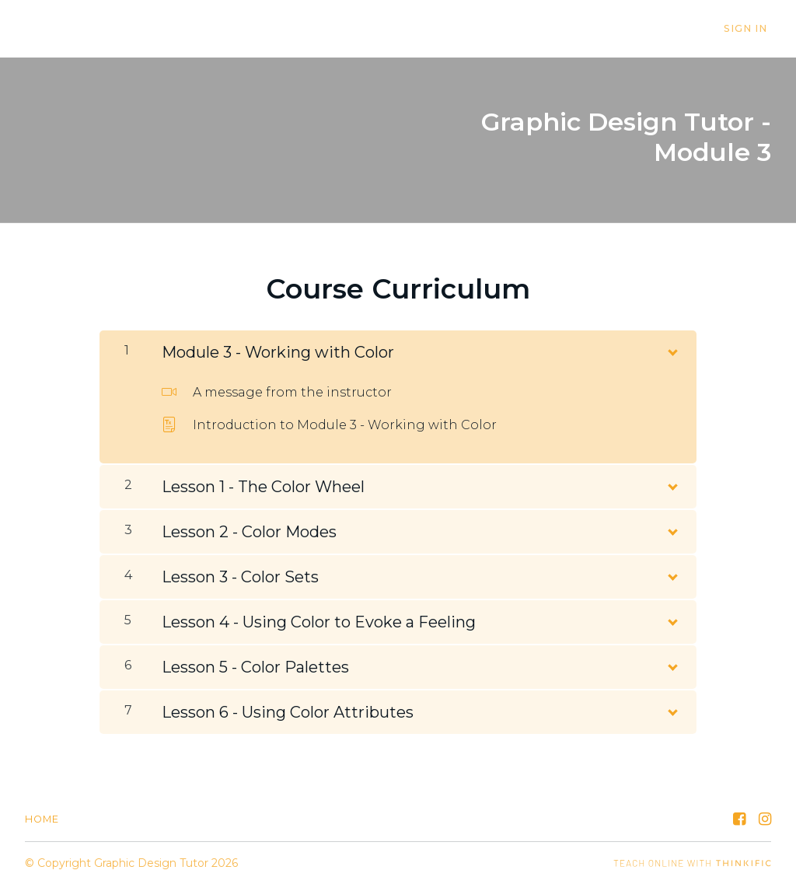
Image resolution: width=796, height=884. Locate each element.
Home (42, 819)
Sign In (749, 29)
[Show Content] (671, 349)
